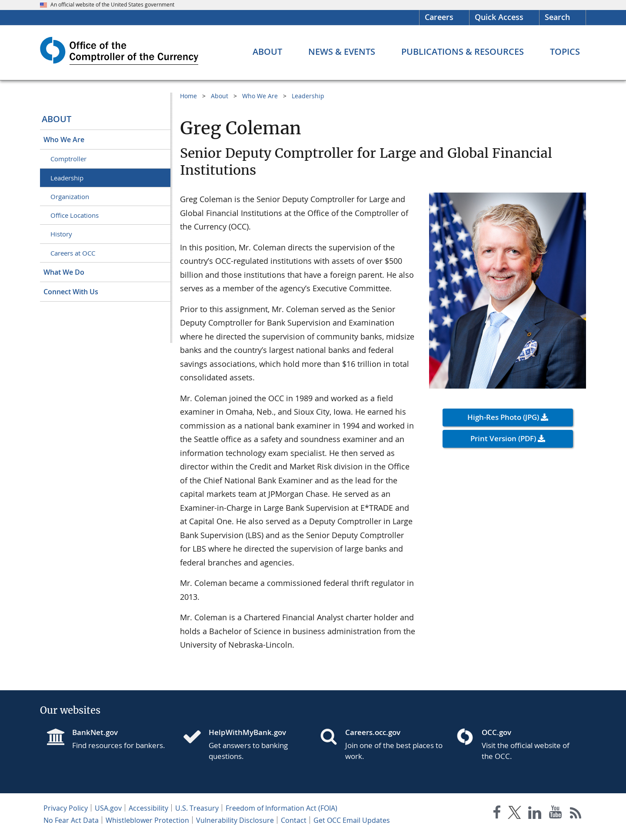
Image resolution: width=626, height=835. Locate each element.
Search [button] (557, 17)
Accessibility (148, 808)
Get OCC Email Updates (351, 820)
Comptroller (68, 158)
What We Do (63, 272)
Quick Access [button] (499, 17)
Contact (293, 820)
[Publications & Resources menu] (462, 52)
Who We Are (63, 139)
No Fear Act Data (71, 820)
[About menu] (267, 52)
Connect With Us (70, 291)
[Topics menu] (565, 52)
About (56, 119)
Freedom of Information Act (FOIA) (281, 808)
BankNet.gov (95, 732)
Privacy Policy (65, 808)
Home (188, 96)
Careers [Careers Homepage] (439, 17)
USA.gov (108, 808)
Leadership (66, 177)
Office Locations (74, 215)
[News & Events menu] (341, 52)
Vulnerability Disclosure (235, 820)
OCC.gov (496, 732)
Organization (69, 196)
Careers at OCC (72, 253)
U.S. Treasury (197, 808)
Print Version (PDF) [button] (503, 438)
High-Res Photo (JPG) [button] (503, 417)
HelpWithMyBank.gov (247, 732)
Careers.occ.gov (372, 732)
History (61, 234)
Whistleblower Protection (147, 820)
